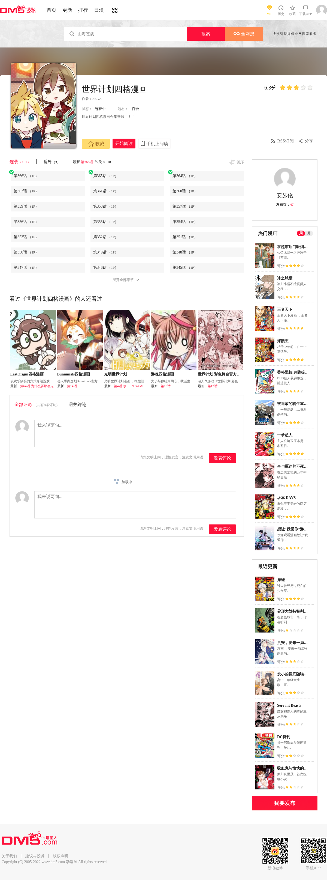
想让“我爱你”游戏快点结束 (300, 529)
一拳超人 (284, 435)
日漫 (99, 10)
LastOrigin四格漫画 (27, 374)
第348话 (185, 252)
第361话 (105, 191)
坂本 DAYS (286, 498)
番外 (52, 161)
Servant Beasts (289, 705)
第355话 (105, 222)
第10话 (166, 386)
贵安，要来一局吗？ (294, 643)
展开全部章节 (123, 280)
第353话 (26, 237)
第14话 (72, 386)
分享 (309, 141)
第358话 (105, 206)
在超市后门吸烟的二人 (296, 247)
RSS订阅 (285, 141)
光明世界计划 (115, 374)
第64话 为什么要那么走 (37, 386)
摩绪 (281, 580)
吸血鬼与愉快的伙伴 (294, 768)
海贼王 (283, 341)
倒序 (240, 162)
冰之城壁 (284, 278)
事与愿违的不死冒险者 (296, 466)
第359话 (26, 206)
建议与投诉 (34, 856)
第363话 (26, 191)
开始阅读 (124, 143)
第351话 (185, 237)
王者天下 (284, 310)
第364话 (185, 176)
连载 (20, 161)
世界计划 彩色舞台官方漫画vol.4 (225, 374)
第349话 (105, 252)
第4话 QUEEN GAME (129, 386)
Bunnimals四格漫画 (73, 374)
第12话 (212, 386)
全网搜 (244, 33)
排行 (83, 10)
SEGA (97, 99)
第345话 (185, 268)
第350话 (26, 252)
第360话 (185, 191)
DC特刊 (283, 737)
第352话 (105, 237)
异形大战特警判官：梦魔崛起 (302, 611)
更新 (67, 10)
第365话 (105, 176)
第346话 (105, 268)
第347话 (26, 268)
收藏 (96, 144)
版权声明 (60, 856)
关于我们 (9, 856)
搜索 (205, 33)
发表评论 (222, 458)
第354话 (185, 222)
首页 (51, 10)
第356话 (26, 222)
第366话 (87, 162)
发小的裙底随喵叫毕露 (296, 674)
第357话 (185, 206)
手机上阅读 (157, 143)
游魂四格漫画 (162, 374)
